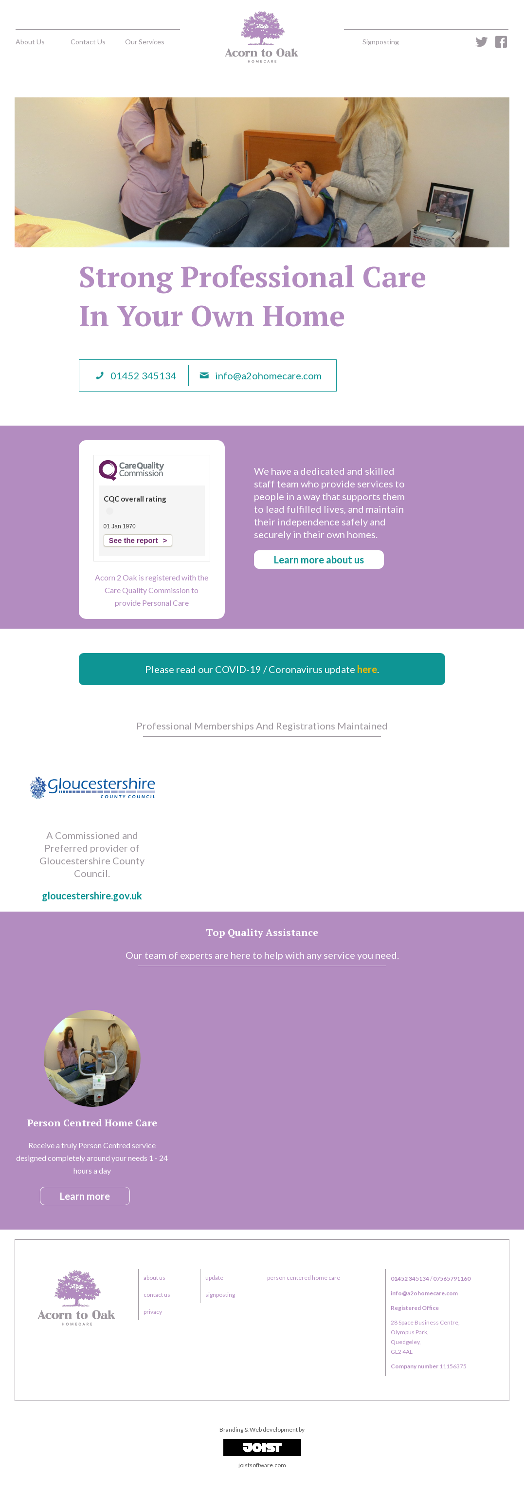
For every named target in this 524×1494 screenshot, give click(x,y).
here (367, 669)
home (262, 36)
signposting (380, 41)
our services (144, 41)
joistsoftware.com (262, 1465)
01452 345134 (143, 375)
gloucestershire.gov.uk (92, 895)
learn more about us (319, 559)
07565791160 (451, 1278)
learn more (85, 1196)
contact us (88, 41)
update (214, 1277)
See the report (133, 540)
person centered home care (303, 1277)
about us (30, 41)
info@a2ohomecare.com (268, 375)
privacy (153, 1311)
